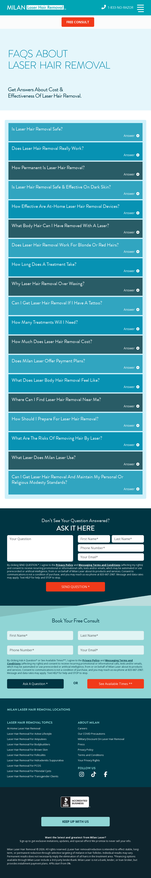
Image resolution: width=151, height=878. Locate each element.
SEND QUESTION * (76, 587)
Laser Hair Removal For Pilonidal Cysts (29, 771)
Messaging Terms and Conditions (99, 565)
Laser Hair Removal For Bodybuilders (28, 744)
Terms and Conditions (91, 755)
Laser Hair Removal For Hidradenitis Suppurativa (35, 760)
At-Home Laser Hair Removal (23, 728)
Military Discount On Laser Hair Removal (101, 739)
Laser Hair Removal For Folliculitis (26, 755)
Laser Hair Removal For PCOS (24, 765)
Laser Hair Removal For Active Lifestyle (29, 733)
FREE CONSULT (77, 22)
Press (81, 744)
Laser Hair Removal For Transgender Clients (32, 776)
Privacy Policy (64, 565)
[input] (40, 548)
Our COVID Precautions (91, 733)
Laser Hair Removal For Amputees (27, 739)
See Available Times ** (115, 684)
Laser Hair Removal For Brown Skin (27, 749)
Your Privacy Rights (89, 760)
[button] (140, 8)
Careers (82, 728)
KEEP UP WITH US (75, 821)
